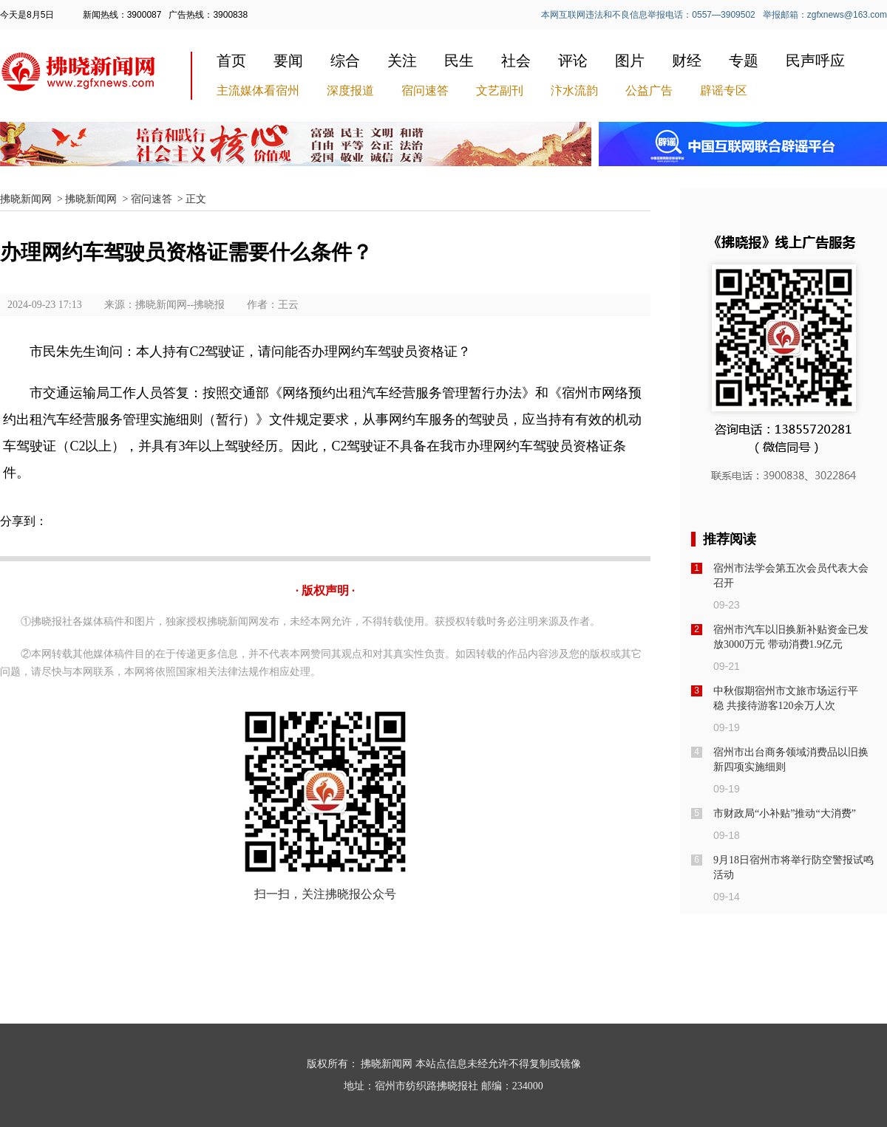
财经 (686, 60)
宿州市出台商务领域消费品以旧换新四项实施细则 (791, 760)
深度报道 (350, 90)
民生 (459, 60)
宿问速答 (425, 90)
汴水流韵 (574, 90)
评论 (573, 60)
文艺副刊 (499, 90)
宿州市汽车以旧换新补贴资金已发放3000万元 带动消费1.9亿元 (791, 637)
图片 (630, 60)
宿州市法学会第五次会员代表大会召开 (791, 576)
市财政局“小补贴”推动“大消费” (784, 813)
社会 (516, 60)
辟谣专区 (723, 90)
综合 (345, 60)
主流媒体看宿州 (258, 90)
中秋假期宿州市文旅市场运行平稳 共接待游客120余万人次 (785, 698)
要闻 (288, 60)
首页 (231, 60)
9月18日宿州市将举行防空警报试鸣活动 (793, 867)
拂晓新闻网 (26, 199)
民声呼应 (815, 60)
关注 (402, 60)
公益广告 (649, 90)
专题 (743, 60)
